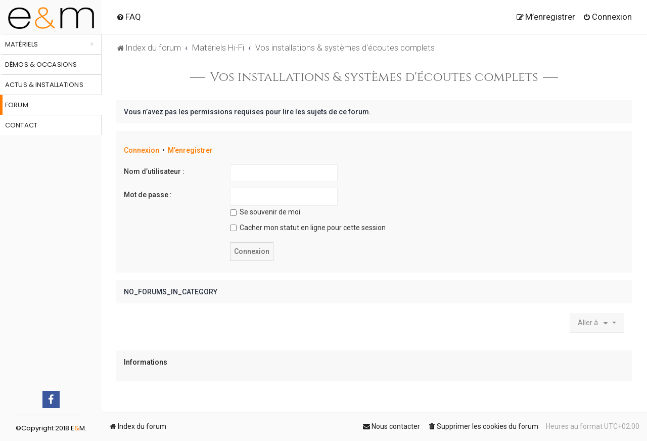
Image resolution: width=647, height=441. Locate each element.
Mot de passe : (148, 195)
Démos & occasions (41, 64)
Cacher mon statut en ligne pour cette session (308, 228)
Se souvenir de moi (265, 212)
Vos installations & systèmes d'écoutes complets (374, 77)
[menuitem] (128, 17)
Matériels (21, 44)
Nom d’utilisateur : (154, 171)
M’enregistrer (190, 150)
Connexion (141, 150)
